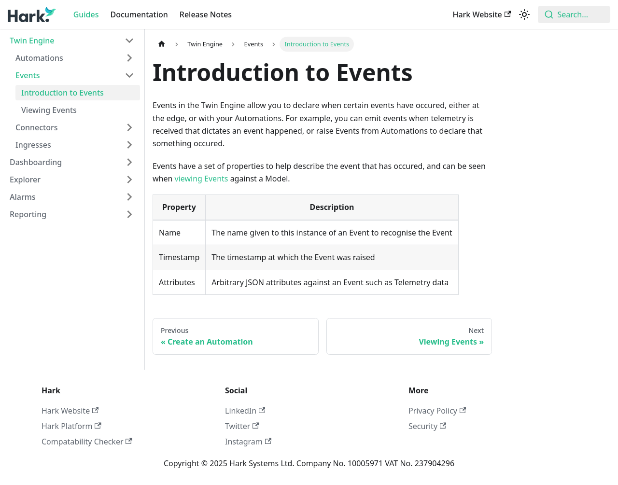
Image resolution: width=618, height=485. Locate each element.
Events (27, 75)
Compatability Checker (87, 441)
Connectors (36, 127)
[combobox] (574, 14)
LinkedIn (245, 410)
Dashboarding (36, 162)
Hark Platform (71, 426)
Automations (39, 58)
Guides (86, 14)
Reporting (28, 214)
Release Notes (206, 14)
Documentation (139, 14)
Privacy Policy (437, 410)
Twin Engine (32, 40)
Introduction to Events (62, 92)
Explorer (25, 179)
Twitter (242, 426)
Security (427, 426)
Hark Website (481, 14)
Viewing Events (49, 110)
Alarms (23, 197)
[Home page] (162, 44)
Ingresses (33, 144)
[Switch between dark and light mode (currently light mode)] (524, 14)
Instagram (248, 441)
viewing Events (201, 178)
